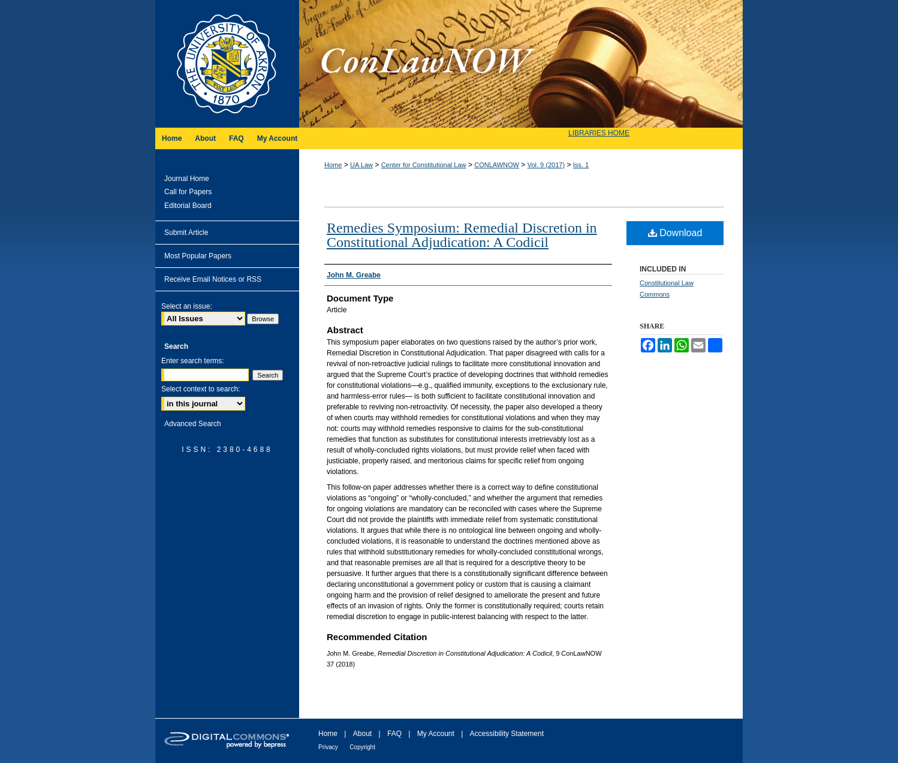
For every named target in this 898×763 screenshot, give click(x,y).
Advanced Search (192, 424)
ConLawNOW (521, 64)
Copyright (362, 747)
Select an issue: (186, 306)
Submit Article (186, 232)
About (362, 733)
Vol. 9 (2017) (546, 164)
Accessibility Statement (507, 733)
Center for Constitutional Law (423, 164)
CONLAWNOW (496, 164)
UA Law (361, 164)
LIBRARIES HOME (598, 133)
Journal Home (186, 178)
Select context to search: (200, 389)
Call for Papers (188, 192)
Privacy (328, 747)
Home (333, 164)
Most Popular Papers (197, 256)
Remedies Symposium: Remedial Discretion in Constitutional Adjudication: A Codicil (462, 235)
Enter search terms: (192, 361)
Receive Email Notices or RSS (212, 279)
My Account (435, 733)
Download (675, 233)
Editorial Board (188, 205)
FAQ (394, 733)
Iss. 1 (581, 164)
